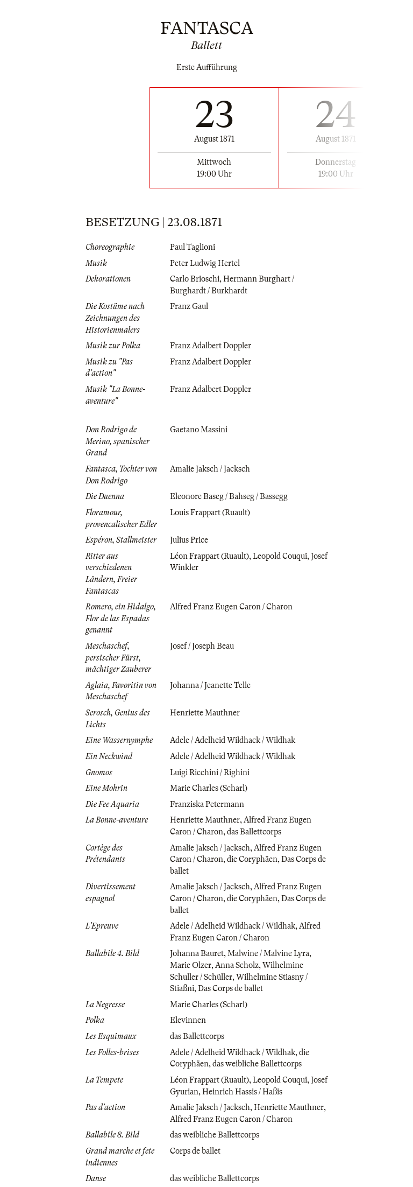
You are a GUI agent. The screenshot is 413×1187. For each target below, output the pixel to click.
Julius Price (189, 540)
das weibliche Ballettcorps (257, 1063)
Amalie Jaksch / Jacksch (210, 469)
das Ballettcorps (254, 831)
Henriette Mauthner (205, 712)
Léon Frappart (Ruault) (209, 556)
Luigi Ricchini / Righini (210, 772)
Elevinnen (188, 1020)
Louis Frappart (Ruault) (210, 512)
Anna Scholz (237, 965)
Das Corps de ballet (230, 988)
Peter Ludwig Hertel (205, 263)
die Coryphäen (252, 859)
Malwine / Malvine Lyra (268, 953)
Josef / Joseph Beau (202, 646)
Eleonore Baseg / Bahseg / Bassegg (229, 496)
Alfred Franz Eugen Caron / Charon (231, 606)
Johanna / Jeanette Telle (210, 685)
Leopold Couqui (280, 556)
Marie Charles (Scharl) (208, 788)
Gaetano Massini (198, 429)
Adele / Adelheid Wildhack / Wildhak (232, 740)
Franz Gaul (189, 306)
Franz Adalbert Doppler (210, 345)
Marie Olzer (190, 965)
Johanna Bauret (197, 953)
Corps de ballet (195, 1151)
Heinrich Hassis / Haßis (242, 1091)
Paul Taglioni (192, 247)
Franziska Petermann (207, 804)
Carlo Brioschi (194, 279)
